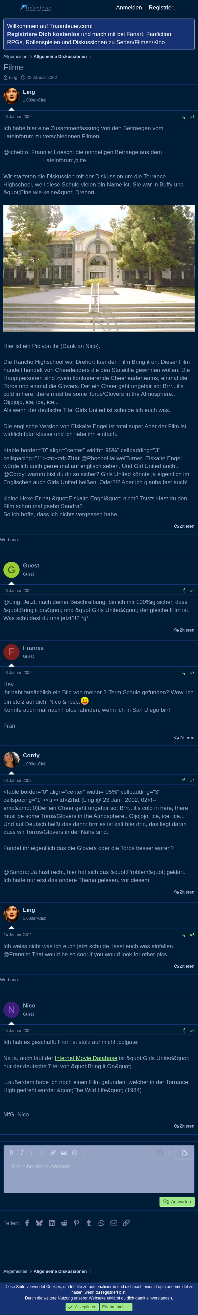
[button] (11, 1152)
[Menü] (9, 7)
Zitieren (187, 526)
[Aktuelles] (189, 7)
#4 (192, 780)
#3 (192, 672)
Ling (13, 77)
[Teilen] (183, 117)
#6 (192, 1030)
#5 (192, 935)
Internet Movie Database (86, 1058)
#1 (192, 116)
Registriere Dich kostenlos (43, 34)
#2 (192, 590)
